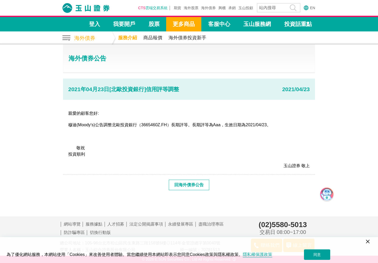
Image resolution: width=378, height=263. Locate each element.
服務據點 (94, 224)
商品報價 (152, 37)
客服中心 (219, 24)
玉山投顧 (245, 8)
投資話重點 (298, 24)
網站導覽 (72, 224)
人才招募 (115, 224)
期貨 (177, 8)
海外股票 (191, 8)
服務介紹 (127, 37)
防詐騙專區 (74, 232)
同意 (317, 255)
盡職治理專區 (211, 224)
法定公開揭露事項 (146, 224)
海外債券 (208, 8)
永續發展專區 (180, 224)
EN (312, 8)
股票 (154, 24)
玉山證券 (92, 8)
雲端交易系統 (152, 8)
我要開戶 (124, 24)
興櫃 (222, 8)
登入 (94, 24)
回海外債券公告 (189, 185)
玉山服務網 (257, 24)
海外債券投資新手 (187, 37)
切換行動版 (100, 232)
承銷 (232, 8)
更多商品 (184, 24)
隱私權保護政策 (257, 254)
